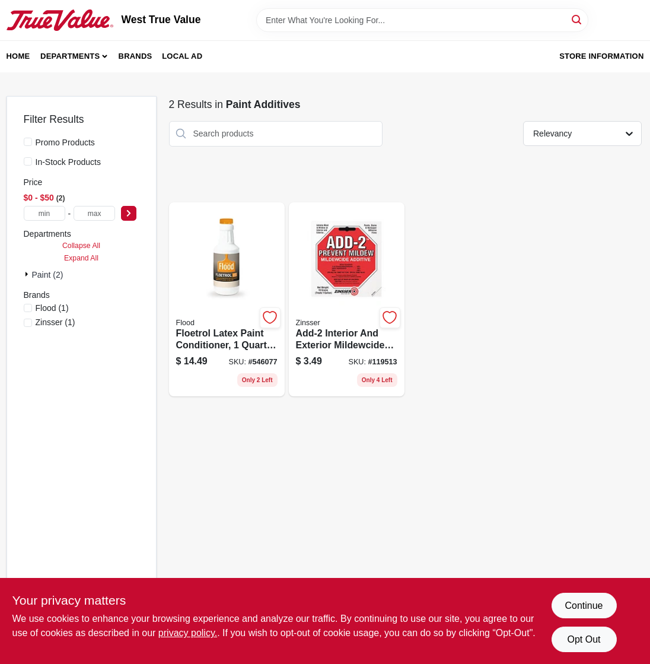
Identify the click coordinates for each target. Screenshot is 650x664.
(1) (52, 308)
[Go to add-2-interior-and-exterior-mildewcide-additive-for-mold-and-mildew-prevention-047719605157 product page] (346, 299)
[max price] (94, 213)
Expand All (81, 258)
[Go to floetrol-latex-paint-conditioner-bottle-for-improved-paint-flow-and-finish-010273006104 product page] (227, 299)
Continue (584, 606)
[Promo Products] (28, 142)
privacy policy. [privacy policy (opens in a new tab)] (187, 633)
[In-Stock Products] (28, 161)
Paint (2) (47, 274)
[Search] (577, 19)
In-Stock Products (68, 162)
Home (18, 56)
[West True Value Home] (60, 20)
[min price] (44, 213)
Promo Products (65, 142)
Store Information (601, 56)
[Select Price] (128, 213)
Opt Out (583, 639)
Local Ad (182, 56)
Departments (70, 56)
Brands (135, 56)
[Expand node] (28, 274)
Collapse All (81, 246)
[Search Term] (422, 20)
